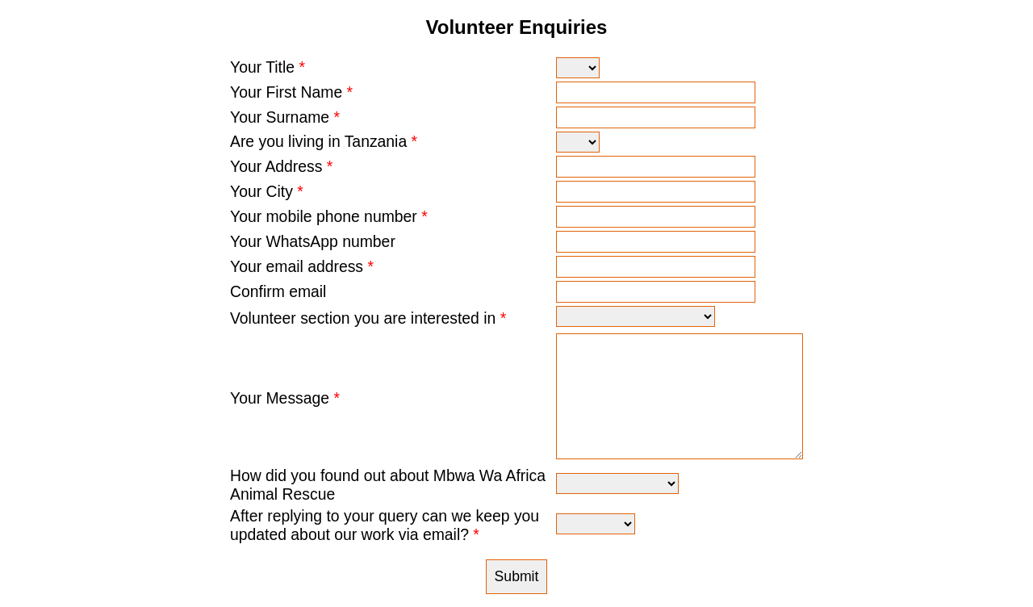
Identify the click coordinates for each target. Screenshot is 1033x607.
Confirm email (278, 291)
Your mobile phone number (329, 216)
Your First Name (291, 92)
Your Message (285, 398)
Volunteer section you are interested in (368, 318)
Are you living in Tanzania (323, 141)
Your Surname (285, 117)
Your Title (267, 67)
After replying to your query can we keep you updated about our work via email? (384, 525)
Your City (266, 191)
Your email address (302, 266)
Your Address (281, 166)
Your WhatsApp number (312, 241)
